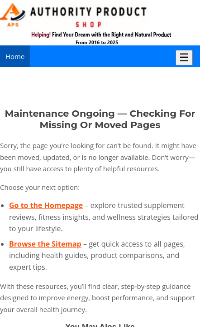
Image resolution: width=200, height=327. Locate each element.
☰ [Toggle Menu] (184, 57)
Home (14, 56)
